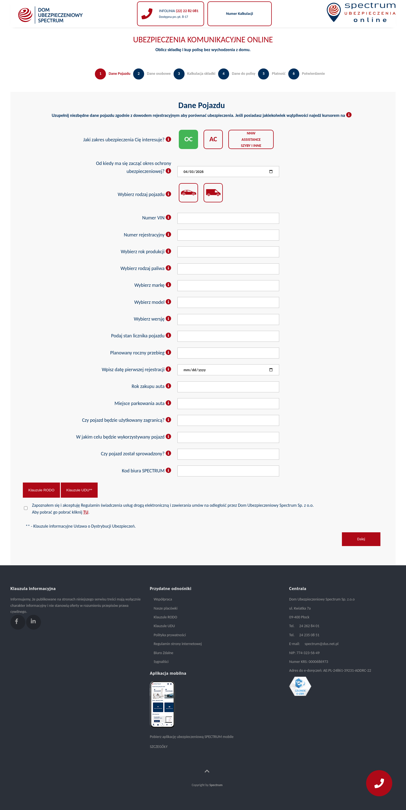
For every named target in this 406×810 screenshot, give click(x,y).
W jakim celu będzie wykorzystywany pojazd (123, 437)
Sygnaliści (161, 661)
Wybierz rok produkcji (146, 252)
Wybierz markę (153, 285)
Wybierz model (152, 302)
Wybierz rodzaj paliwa (145, 268)
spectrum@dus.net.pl (321, 643)
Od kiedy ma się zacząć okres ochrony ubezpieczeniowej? (133, 167)
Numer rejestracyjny (147, 235)
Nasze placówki (165, 608)
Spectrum (216, 785)
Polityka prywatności (170, 635)
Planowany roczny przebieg (140, 353)
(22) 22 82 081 (186, 11)
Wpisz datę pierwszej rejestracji (136, 370)
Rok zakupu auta (151, 386)
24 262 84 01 (309, 626)
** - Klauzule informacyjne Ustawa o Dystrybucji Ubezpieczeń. (81, 526)
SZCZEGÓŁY (159, 746)
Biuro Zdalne (163, 653)
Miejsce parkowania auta (142, 403)
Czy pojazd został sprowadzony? (136, 454)
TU (85, 512)
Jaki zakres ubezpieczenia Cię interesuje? (127, 140)
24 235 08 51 (309, 635)
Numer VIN (156, 218)
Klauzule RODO (41, 490)
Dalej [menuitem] (361, 539)
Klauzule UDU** (79, 490)
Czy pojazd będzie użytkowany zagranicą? (126, 420)
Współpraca (163, 599)
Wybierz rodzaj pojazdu (144, 194)
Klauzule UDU (164, 626)
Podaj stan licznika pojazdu (141, 336)
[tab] (111, 79)
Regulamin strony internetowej (178, 643)
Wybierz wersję (152, 319)
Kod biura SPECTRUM (146, 471)
